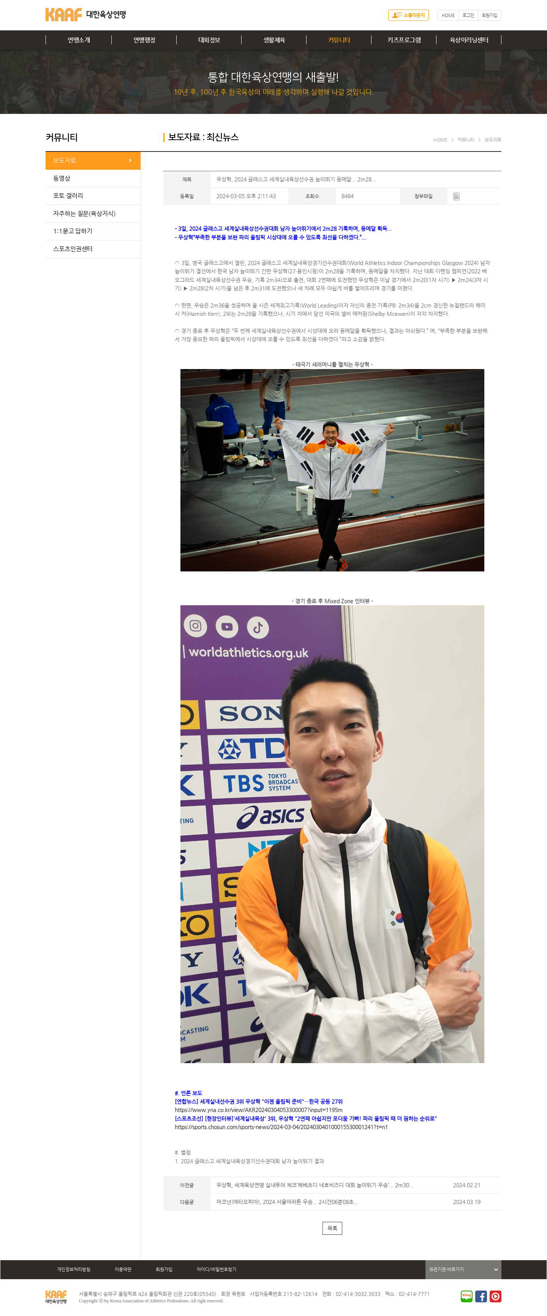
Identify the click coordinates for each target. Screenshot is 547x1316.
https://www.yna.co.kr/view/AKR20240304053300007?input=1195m (259, 1110)
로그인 (468, 15)
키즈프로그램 (404, 40)
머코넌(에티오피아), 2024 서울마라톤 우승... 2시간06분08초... (287, 1202)
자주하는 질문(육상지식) (84, 213)
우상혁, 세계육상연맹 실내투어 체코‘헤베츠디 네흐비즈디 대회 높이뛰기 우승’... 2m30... (315, 1185)
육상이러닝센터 (469, 40)
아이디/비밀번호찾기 (216, 1269)
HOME (448, 15)
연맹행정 (144, 40)
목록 (332, 1228)
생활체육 (274, 40)
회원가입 (489, 15)
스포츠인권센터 (73, 248)
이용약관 (123, 1269)
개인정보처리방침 (73, 1269)
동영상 (61, 178)
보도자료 (64, 160)
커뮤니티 (339, 40)
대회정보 (209, 40)
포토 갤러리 (68, 195)
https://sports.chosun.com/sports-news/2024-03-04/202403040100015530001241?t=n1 (281, 1127)
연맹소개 (79, 40)
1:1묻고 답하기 (72, 231)
